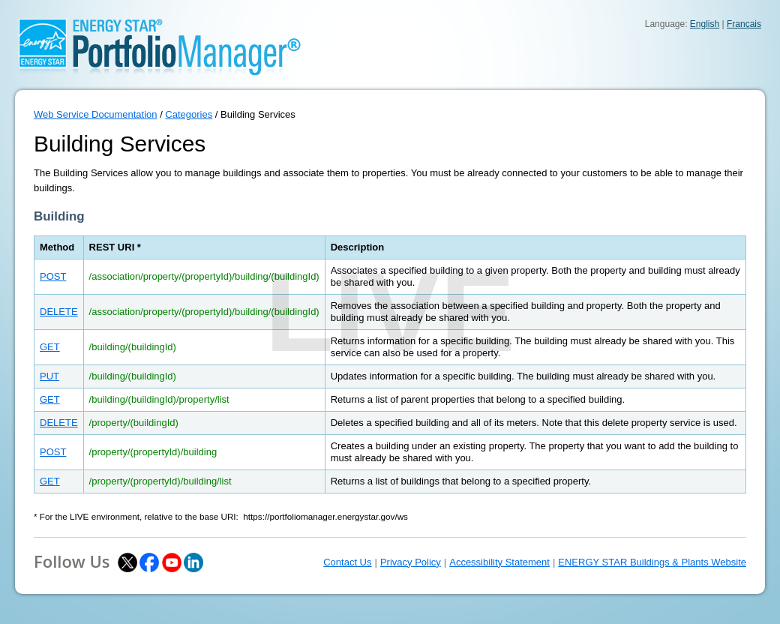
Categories (188, 114)
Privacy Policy (410, 562)
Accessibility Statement (499, 562)
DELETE (59, 311)
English (704, 24)
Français (744, 24)
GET (50, 346)
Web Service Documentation (96, 114)
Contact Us (347, 562)
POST (53, 276)
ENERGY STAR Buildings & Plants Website (652, 562)
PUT (49, 376)
